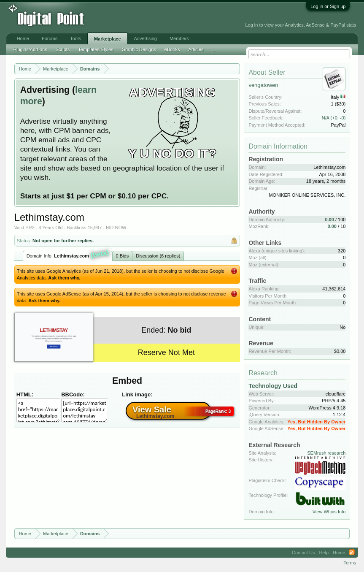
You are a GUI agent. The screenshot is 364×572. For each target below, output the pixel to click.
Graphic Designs (139, 49)
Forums (49, 38)
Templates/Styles (95, 49)
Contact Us (303, 552)
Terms (349, 562)
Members (179, 38)
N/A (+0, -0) (334, 117)
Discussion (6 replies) (158, 255)
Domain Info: (68, 255)
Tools (75, 38)
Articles (196, 49)
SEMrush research (326, 452)
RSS (351, 552)
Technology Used (272, 385)
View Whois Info (329, 511)
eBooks (172, 49)
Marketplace (107, 38)
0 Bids (122, 255)
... (214, 49)
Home (23, 38)
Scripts (63, 49)
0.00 (329, 219)
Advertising (145, 38)
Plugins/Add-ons (30, 49)
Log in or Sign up (327, 6)
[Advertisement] (139, 17)
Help (324, 552)
